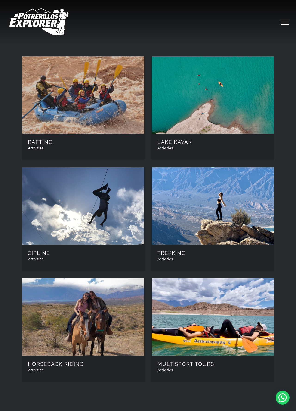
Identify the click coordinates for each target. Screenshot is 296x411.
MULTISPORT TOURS (185, 364)
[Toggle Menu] (285, 22)
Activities (35, 148)
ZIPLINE (39, 253)
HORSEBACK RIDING (56, 364)
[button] (283, 398)
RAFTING (40, 142)
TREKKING (171, 253)
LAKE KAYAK (174, 142)
